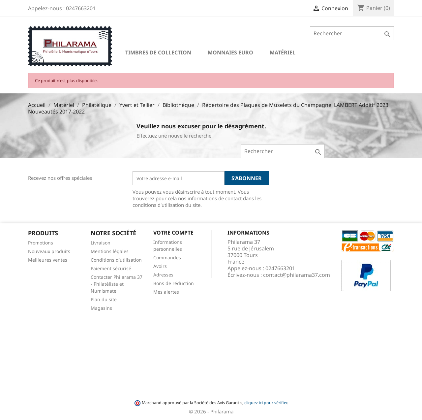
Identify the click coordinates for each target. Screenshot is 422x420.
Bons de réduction (173, 283)
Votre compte (173, 232)
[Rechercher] (352, 33)
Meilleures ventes (47, 260)
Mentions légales (110, 251)
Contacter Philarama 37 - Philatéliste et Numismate (116, 284)
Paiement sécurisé (111, 268)
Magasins (101, 308)
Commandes (167, 257)
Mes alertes (166, 292)
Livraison (100, 243)
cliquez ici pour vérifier (265, 402)
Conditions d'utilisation (116, 260)
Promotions (40, 243)
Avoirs (160, 266)
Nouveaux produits (49, 251)
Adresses (163, 275)
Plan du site (104, 299)
